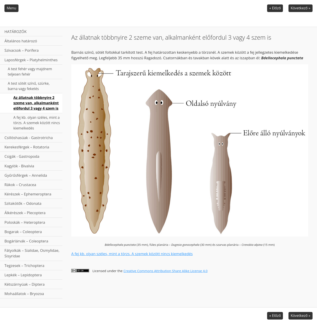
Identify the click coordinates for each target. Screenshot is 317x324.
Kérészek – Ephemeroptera (27, 194)
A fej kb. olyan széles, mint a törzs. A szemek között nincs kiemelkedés (36, 123)
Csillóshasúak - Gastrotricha (28, 137)
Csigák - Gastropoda (21, 156)
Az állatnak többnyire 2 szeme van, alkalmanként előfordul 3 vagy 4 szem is (36, 103)
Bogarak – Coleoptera (23, 231)
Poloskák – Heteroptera (24, 222)
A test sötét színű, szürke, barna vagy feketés (29, 86)
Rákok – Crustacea (20, 184)
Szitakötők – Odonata (22, 203)
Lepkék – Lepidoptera (23, 274)
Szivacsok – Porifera (21, 50)
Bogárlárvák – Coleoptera (26, 241)
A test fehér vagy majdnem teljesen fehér (30, 71)
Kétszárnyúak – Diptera (24, 284)
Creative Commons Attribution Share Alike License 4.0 (165, 271)
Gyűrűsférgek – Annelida (25, 175)
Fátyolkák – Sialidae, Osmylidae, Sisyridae (31, 253)
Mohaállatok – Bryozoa (24, 293)
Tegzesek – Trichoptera (24, 265)
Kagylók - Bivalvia (19, 165)
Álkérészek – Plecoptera (24, 212)
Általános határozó (20, 40)
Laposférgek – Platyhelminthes (31, 59)
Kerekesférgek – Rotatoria (26, 147)
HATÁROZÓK (15, 31)
